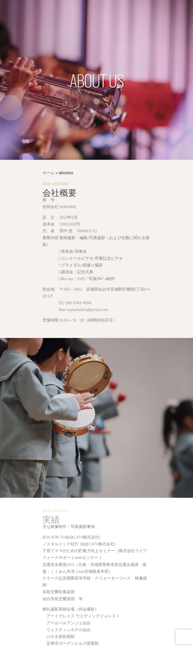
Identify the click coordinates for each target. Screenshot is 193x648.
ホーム (48, 172)
